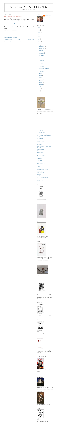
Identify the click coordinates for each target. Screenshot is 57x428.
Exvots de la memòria (41, 163)
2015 (39, 37)
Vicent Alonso (39, 158)
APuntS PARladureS (28, 6)
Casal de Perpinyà (40, 143)
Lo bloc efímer (39, 157)
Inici (19, 39)
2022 (39, 30)
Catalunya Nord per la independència (44, 146)
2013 (39, 41)
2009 (39, 90)
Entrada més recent (8, 39)
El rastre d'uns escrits (41, 132)
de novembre (42, 48)
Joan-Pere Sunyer (48, 15)
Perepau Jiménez (40, 152)
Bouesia (38, 166)
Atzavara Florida (40, 130)
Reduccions (39, 161)
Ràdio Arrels (39, 144)
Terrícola (38, 164)
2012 (39, 43)
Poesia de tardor (42, 53)
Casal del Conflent (40, 141)
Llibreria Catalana (40, 149)
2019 (39, 36)
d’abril (40, 80)
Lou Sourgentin (40, 180)
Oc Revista (39, 174)
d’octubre (41, 50)
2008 (39, 91)
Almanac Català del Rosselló (42, 169)
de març (41, 82)
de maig (41, 78)
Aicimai (38, 175)
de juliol (40, 75)
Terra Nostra (39, 171)
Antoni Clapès (39, 160)
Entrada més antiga (30, 39)
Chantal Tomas (40, 138)
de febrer (41, 84)
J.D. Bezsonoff (39, 150)
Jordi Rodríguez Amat (41, 172)
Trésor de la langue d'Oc (41, 178)
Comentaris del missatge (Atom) (16, 41)
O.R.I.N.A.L (39, 168)
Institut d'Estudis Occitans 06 (42, 177)
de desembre (42, 46)
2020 (39, 34)
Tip (39, 57)
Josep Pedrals (39, 154)
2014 (39, 39)
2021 (39, 32)
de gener (41, 86)
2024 (39, 27)
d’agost (40, 73)
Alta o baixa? (41, 55)
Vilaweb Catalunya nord (41, 147)
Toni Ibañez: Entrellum (41, 155)
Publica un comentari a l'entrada (10, 37)
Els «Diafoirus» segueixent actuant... (14, 16)
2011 (39, 45)
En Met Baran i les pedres (44, 68)
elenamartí (39, 139)
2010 (39, 88)
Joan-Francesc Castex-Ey (42, 133)
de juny (40, 77)
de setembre (41, 52)
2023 (39, 29)
